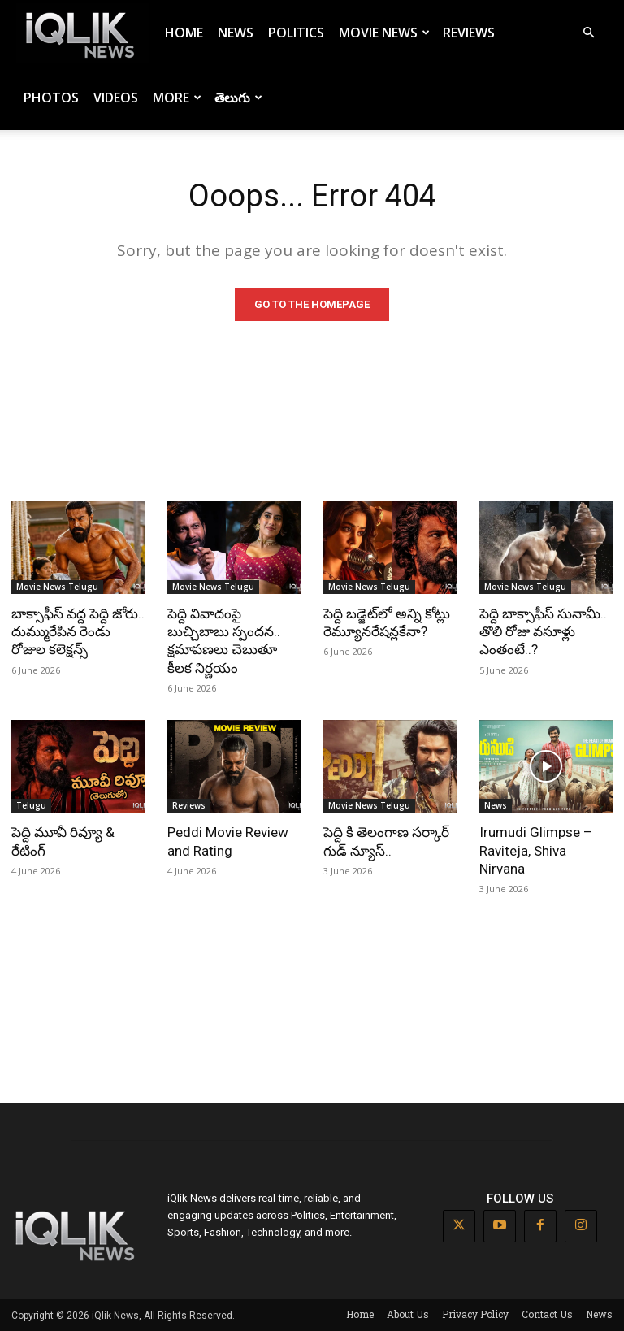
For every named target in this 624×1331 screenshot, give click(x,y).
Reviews (469, 32)
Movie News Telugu (57, 586)
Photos (51, 97)
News (236, 32)
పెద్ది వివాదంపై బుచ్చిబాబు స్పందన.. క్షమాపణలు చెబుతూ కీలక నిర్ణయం (223, 640)
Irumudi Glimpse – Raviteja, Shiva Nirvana (535, 850)
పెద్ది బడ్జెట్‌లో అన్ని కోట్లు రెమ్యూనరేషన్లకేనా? (386, 622)
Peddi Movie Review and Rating (227, 841)
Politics (296, 32)
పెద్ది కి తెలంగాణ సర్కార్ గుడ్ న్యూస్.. (386, 841)
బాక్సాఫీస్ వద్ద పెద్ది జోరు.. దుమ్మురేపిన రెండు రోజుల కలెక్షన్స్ (78, 631)
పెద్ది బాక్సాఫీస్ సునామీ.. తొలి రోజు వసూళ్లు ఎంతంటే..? (543, 631)
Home (184, 32)
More (177, 97)
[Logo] (83, 33)
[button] (588, 33)
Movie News (384, 32)
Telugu (31, 805)
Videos (115, 97)
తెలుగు (238, 97)
